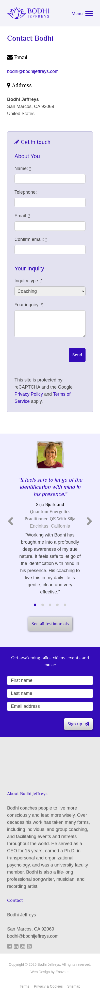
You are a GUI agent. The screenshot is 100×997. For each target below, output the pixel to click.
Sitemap (73, 986)
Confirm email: (30, 239)
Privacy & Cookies (48, 986)
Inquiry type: (28, 280)
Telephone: (25, 192)
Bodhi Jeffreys (28, 13)
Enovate (62, 972)
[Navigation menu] (82, 15)
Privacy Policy (28, 394)
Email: (22, 215)
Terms (24, 986)
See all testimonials (50, 623)
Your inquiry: (28, 304)
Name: (22, 168)
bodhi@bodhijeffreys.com (33, 71)
